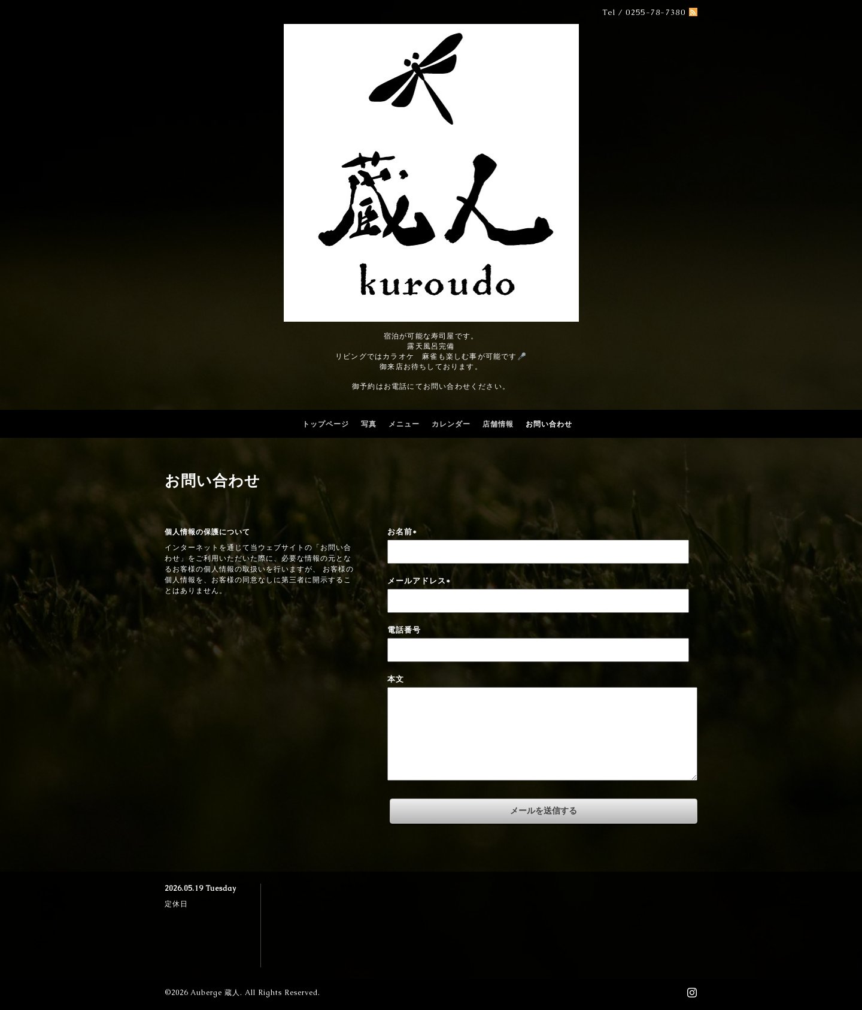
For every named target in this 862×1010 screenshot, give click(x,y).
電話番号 (404, 630)
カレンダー (451, 424)
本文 (395, 679)
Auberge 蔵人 (215, 992)
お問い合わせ (549, 424)
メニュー (404, 424)
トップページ (325, 424)
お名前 (402, 532)
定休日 (176, 904)
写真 (369, 424)
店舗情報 (498, 424)
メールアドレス (419, 581)
